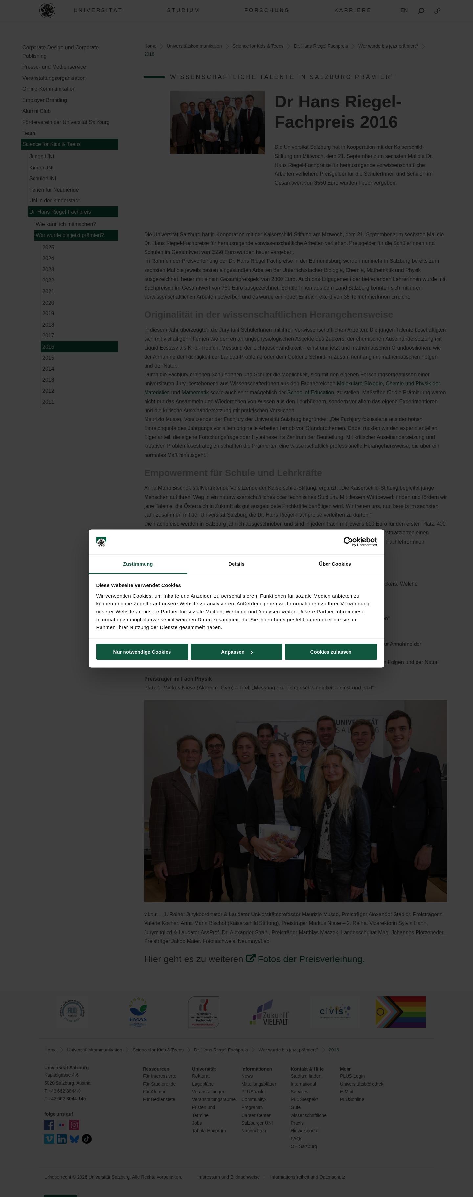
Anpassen (237, 652)
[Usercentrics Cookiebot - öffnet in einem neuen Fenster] (348, 542)
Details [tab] (236, 563)
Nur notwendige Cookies (142, 652)
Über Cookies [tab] (335, 563)
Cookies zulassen (331, 652)
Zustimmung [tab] (138, 563)
